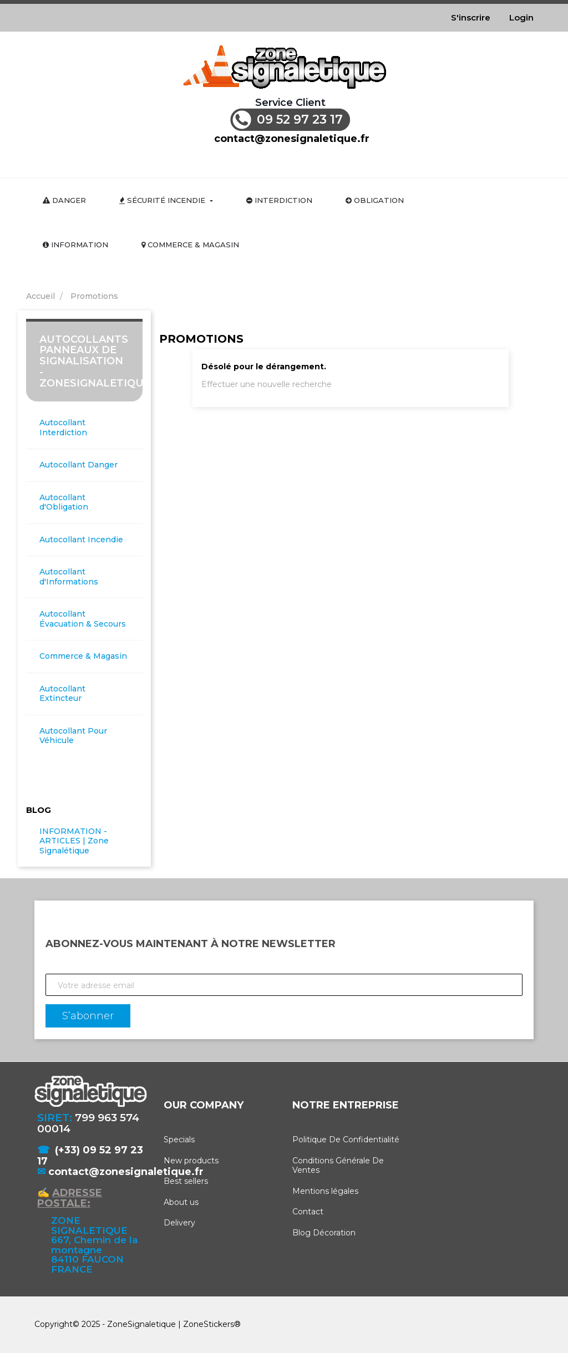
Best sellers (186, 1181)
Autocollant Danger (78, 465)
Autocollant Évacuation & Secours (82, 619)
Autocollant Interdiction (63, 428)
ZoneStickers (208, 1324)
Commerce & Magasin (83, 656)
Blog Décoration (324, 1233)
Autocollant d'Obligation (63, 502)
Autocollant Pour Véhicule (73, 736)
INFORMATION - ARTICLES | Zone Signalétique (74, 841)
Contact (307, 1212)
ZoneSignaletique (141, 1324)
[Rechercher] (291, 160)
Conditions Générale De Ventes (338, 1166)
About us (181, 1202)
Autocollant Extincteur (62, 694)
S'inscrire (470, 17)
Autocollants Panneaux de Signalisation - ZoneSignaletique (94, 361)
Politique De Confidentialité (345, 1140)
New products (191, 1161)
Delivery (179, 1223)
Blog (38, 810)
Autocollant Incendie (81, 540)
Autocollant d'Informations (68, 577)
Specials (179, 1140)
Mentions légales (325, 1191)
